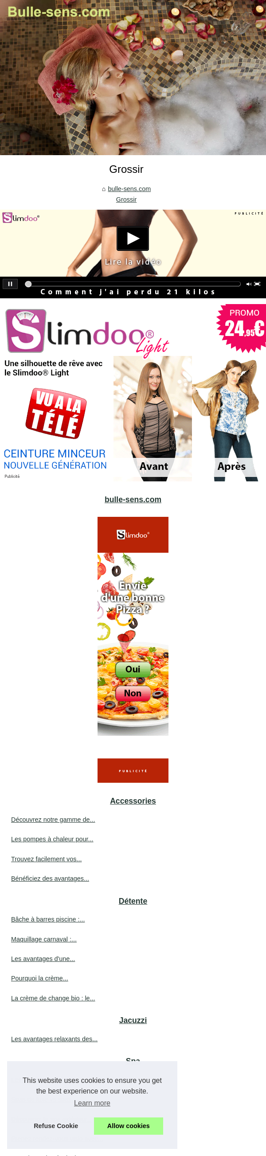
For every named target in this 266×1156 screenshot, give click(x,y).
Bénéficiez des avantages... (50, 878)
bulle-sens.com (129, 188)
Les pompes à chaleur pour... (52, 839)
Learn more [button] (92, 1103)
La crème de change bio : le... (53, 998)
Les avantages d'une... (43, 958)
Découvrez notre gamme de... (53, 819)
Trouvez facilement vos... (46, 859)
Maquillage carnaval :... (44, 939)
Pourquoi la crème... (39, 978)
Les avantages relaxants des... (54, 1039)
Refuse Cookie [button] (56, 1125)
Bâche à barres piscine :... (48, 919)
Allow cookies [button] (128, 1125)
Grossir (126, 199)
